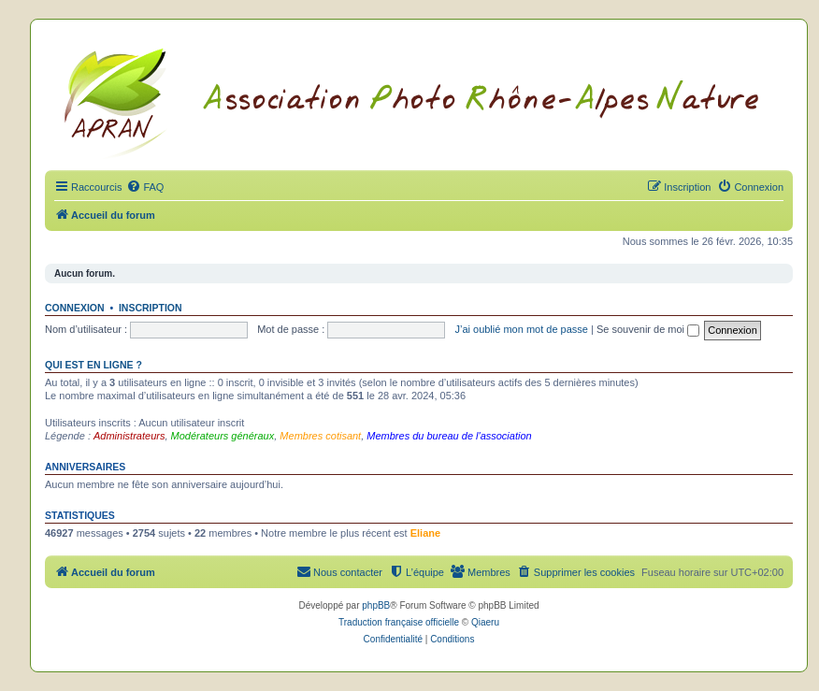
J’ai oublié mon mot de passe (520, 329)
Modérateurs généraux (223, 435)
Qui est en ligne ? (93, 364)
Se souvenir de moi (647, 329)
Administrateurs (129, 435)
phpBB (376, 605)
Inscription (150, 307)
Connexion (75, 307)
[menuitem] (145, 187)
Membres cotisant (320, 435)
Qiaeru (485, 622)
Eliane (425, 533)
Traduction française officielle (398, 622)
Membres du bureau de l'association (448, 435)
